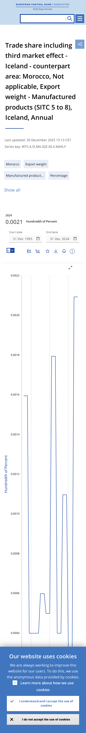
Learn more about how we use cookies (47, 686)
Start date (15, 232)
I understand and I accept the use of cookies (46, 703)
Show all (12, 190)
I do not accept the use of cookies (46, 719)
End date (52, 232)
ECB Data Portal (42, 9)
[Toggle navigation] (79, 18)
